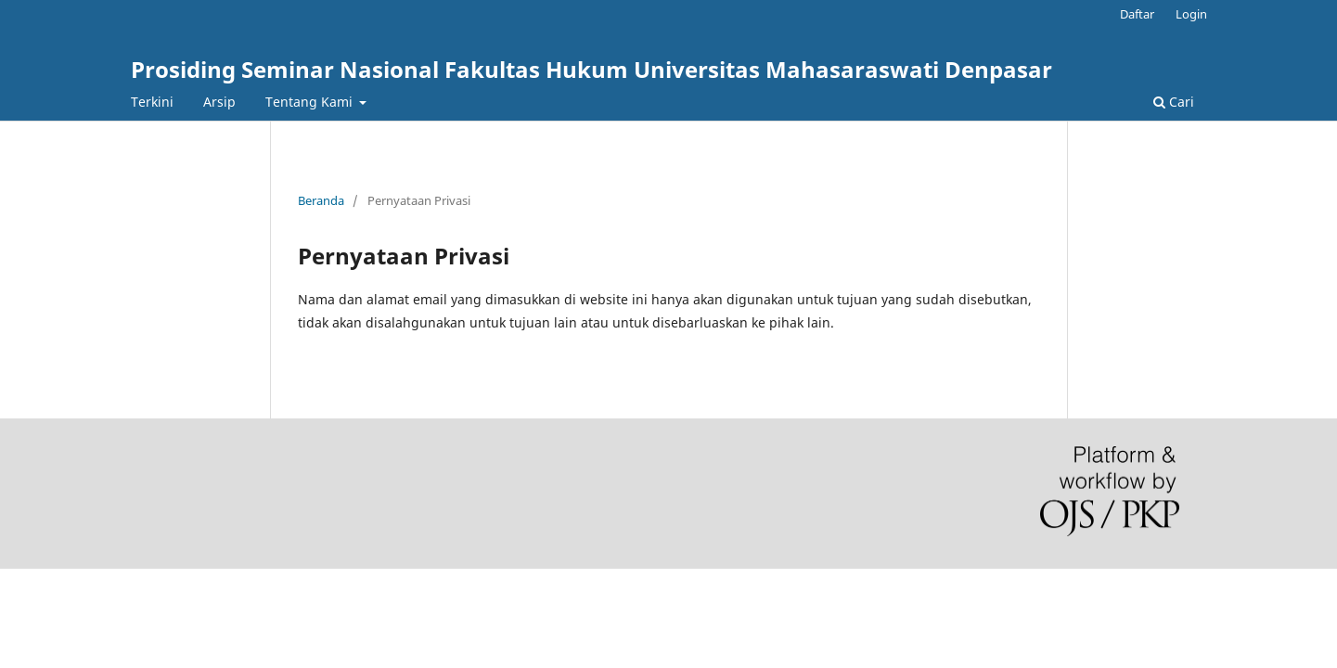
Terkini (152, 101)
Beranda (321, 200)
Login (1191, 14)
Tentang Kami (310, 101)
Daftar (1137, 14)
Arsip (219, 101)
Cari (1173, 101)
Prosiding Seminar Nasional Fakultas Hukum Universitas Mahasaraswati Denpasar (591, 69)
